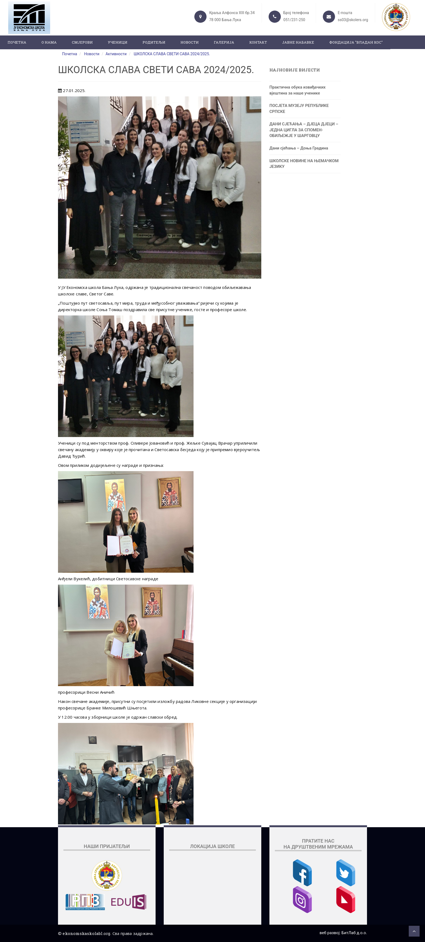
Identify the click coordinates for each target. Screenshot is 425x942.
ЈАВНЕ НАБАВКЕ (298, 42)
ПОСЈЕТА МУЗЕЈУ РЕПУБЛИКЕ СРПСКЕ (299, 108)
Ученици (117, 42)
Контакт (258, 42)
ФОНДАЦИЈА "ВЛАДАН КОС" (356, 42)
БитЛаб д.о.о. (354, 932)
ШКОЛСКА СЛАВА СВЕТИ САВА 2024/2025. (172, 54)
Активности (116, 54)
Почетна (17, 42)
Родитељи (154, 42)
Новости (190, 42)
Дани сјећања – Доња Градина (298, 148)
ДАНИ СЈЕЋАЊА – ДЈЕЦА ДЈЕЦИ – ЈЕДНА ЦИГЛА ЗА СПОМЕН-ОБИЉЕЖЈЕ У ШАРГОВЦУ (303, 130)
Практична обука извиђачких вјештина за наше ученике (297, 90)
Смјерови (82, 42)
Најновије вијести (294, 70)
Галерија (224, 42)
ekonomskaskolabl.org (86, 933)
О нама (49, 42)
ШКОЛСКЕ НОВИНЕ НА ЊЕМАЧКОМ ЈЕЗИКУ (304, 163)
